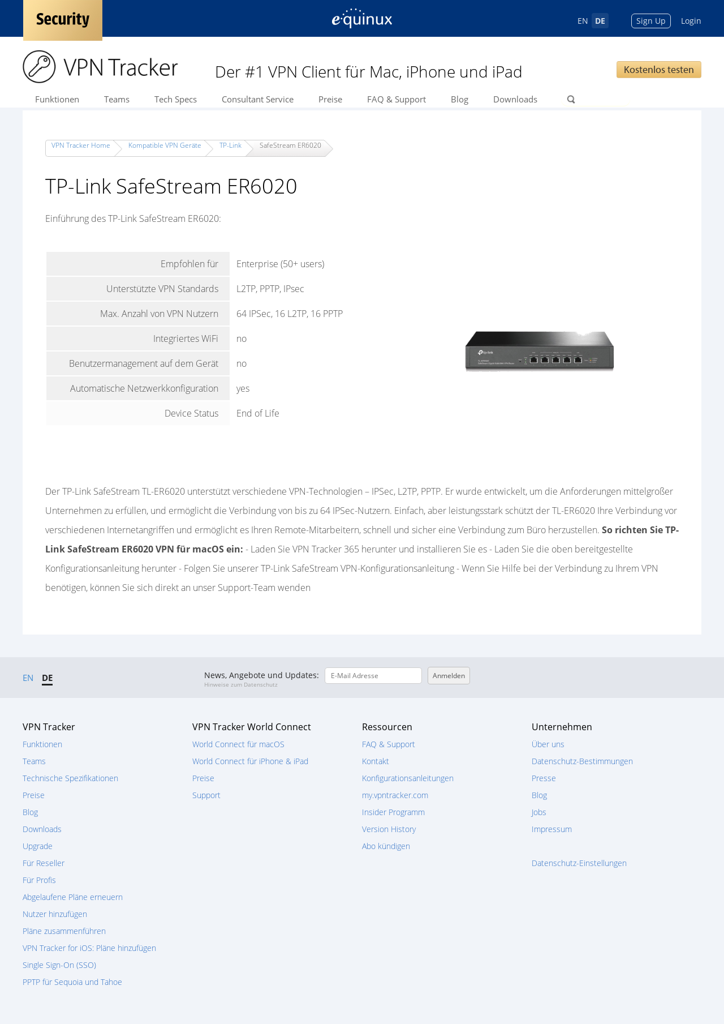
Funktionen (57, 99)
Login (691, 20)
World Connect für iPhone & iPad (250, 761)
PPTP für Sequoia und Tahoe (72, 981)
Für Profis (39, 880)
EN (583, 20)
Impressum (552, 829)
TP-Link (230, 145)
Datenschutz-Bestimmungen (582, 761)
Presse (544, 778)
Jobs (539, 812)
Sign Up (651, 20)
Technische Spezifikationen (70, 778)
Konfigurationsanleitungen (408, 778)
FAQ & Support (396, 99)
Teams (117, 99)
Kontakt (375, 761)
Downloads (515, 99)
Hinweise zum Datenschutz (241, 684)
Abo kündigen (386, 846)
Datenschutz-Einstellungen (579, 863)
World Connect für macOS (238, 744)
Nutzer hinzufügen (55, 914)
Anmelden (449, 675)
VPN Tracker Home (80, 145)
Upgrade (38, 846)
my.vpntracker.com (395, 795)
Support (206, 795)
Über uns (548, 744)
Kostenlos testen (659, 69)
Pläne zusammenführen (64, 931)
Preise (330, 99)
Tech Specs (175, 99)
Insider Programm (393, 812)
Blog (459, 99)
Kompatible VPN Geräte (164, 145)
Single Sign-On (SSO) (59, 964)
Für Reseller (43, 863)
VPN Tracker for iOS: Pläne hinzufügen (89, 947)
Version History (389, 829)
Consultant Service (258, 99)
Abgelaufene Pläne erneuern (73, 897)
